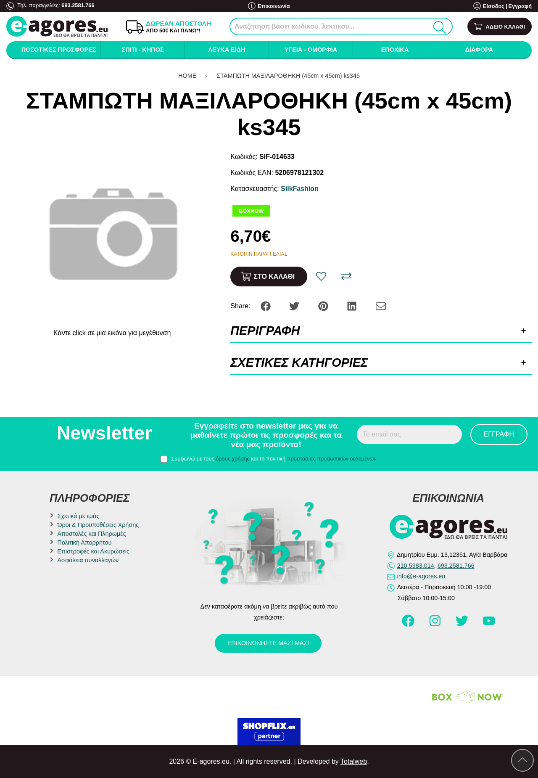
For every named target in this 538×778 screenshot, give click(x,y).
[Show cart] (499, 27)
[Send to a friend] (381, 305)
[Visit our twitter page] (463, 624)
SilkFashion (300, 188)
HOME (187, 75)
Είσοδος (493, 6)
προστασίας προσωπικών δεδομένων (332, 458)
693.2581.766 (77, 5)
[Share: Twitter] (295, 305)
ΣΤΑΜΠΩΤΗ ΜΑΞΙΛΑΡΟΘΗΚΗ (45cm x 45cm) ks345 (288, 75)
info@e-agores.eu (421, 576)
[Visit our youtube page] (489, 624)
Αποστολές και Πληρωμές (91, 533)
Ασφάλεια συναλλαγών (88, 560)
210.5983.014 (415, 565)
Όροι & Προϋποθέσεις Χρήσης (98, 524)
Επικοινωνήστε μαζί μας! (268, 643)
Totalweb (353, 761)
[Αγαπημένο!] (321, 276)
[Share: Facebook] (266, 305)
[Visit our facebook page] (409, 624)
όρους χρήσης (233, 458)
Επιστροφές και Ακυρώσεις (93, 551)
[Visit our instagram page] (436, 624)
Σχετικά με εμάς (78, 516)
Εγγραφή (520, 6)
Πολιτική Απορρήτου (84, 542)
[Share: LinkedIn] (353, 305)
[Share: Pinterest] (324, 305)
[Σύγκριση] (346, 276)
